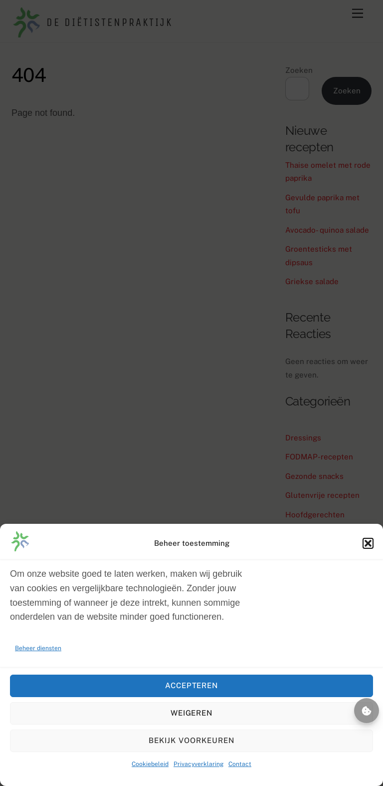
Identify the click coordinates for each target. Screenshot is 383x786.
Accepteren (191, 685)
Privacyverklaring (198, 764)
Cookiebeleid (150, 764)
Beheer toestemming (366, 710)
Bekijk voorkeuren (191, 740)
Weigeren (192, 713)
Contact (239, 764)
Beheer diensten (38, 648)
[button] (368, 543)
